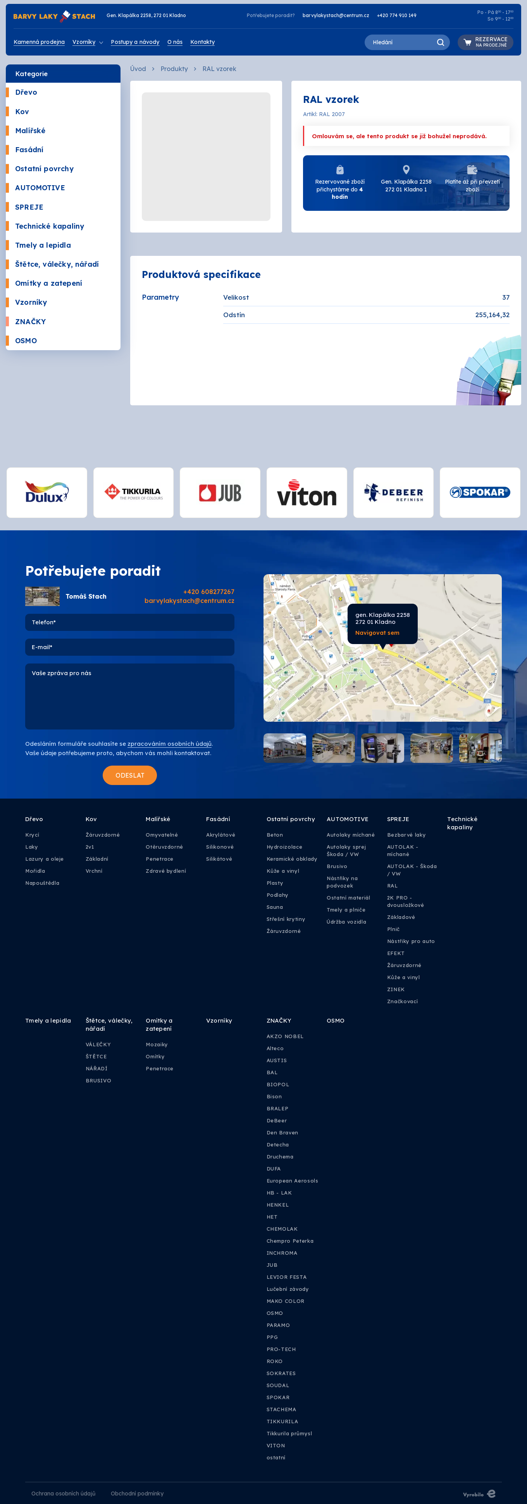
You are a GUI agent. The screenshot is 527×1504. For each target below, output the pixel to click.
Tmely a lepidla (38, 245)
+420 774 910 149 (397, 15)
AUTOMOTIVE (35, 188)
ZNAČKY (26, 322)
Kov (17, 111)
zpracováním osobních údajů (169, 743)
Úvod (138, 69)
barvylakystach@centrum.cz (336, 15)
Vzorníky (26, 302)
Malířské (25, 130)
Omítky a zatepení (44, 283)
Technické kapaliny (45, 226)
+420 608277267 (208, 592)
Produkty (174, 69)
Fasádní (24, 150)
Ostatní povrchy (40, 169)
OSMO (21, 341)
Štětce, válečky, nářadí (52, 264)
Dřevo (21, 92)
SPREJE (24, 207)
